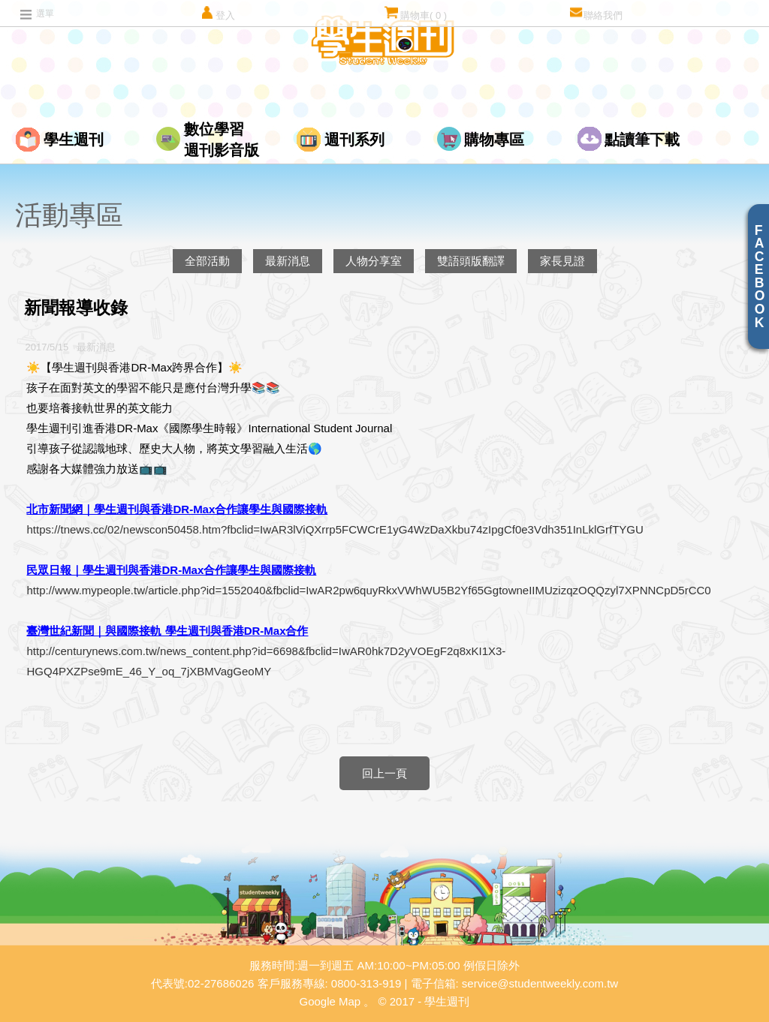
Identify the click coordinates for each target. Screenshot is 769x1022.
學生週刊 (74, 139)
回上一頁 (384, 773)
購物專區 (494, 139)
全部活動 (207, 260)
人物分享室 (373, 260)
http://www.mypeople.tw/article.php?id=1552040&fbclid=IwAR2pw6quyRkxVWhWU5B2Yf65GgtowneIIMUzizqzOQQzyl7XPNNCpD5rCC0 (368, 590)
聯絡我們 (596, 13)
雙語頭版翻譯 (471, 260)
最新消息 (287, 260)
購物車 (415, 13)
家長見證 (562, 260)
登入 (217, 13)
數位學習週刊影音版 (221, 139)
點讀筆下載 (642, 139)
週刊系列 (354, 139)
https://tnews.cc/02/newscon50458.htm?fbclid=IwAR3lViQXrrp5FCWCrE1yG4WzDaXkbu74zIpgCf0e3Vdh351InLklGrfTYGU (334, 529)
